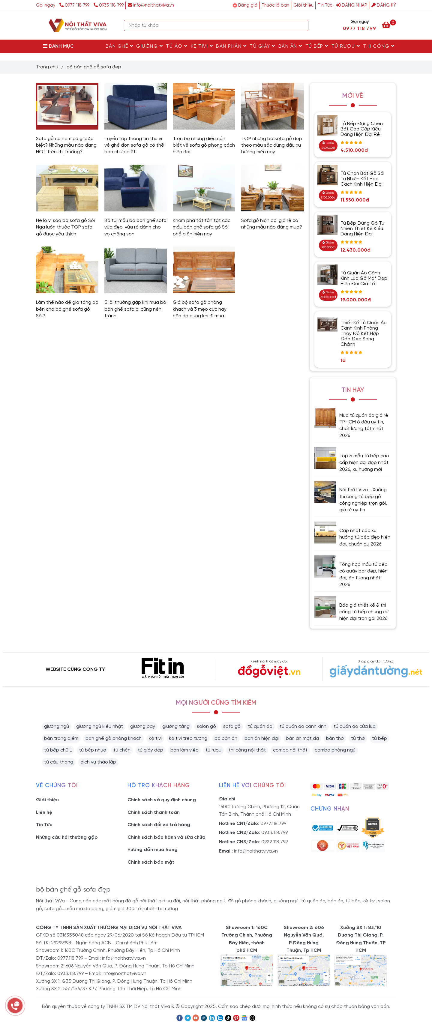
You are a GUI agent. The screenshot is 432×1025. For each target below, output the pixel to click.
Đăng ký (383, 5)
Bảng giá (247, 5)
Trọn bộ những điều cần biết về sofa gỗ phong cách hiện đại (204, 145)
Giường (149, 46)
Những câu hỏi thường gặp (67, 837)
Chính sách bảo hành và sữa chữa (167, 837)
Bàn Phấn (231, 46)
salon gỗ (206, 726)
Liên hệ (44, 812)
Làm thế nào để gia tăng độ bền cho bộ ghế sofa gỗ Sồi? (67, 309)
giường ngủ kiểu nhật (99, 726)
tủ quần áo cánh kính (303, 726)
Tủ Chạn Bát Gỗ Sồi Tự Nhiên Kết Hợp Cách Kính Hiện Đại (362, 179)
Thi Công (378, 46)
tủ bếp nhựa (92, 750)
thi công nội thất (247, 750)
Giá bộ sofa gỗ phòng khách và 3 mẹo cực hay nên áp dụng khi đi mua (199, 309)
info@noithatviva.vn (151, 5)
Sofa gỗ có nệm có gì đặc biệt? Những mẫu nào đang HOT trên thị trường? (66, 145)
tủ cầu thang (58, 762)
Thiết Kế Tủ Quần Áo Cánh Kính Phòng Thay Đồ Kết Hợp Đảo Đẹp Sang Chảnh (363, 333)
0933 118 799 (109, 5)
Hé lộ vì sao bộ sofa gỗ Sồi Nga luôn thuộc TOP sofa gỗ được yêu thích (65, 227)
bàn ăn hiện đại (261, 738)
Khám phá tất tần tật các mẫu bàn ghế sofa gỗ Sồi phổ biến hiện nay (201, 227)
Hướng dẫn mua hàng (153, 849)
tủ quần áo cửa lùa (355, 726)
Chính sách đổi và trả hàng (159, 824)
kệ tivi (155, 738)
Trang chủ (47, 67)
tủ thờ (358, 738)
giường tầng (176, 726)
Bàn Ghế (120, 46)
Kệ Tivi (202, 46)
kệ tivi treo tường (188, 738)
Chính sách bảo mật (151, 862)
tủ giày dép (150, 750)
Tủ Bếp (316, 46)
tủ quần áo (260, 726)
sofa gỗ (232, 726)
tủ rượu (213, 750)
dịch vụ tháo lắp (98, 762)
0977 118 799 (75, 5)
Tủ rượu (346, 46)
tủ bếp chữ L (58, 750)
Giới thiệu (303, 5)
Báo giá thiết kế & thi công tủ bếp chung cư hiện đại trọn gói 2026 (363, 612)
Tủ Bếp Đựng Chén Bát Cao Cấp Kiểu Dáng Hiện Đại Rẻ (361, 129)
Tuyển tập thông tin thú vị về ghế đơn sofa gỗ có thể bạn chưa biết (134, 145)
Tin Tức (325, 5)
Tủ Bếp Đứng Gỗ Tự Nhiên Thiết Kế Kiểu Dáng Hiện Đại (362, 229)
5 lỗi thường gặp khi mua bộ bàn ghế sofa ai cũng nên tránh (135, 309)
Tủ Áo (177, 46)
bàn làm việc (184, 750)
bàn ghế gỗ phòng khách (114, 738)
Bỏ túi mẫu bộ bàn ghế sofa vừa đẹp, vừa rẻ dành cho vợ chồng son (135, 227)
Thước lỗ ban (275, 5)
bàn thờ (335, 738)
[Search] (302, 25)
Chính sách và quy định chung (162, 799)
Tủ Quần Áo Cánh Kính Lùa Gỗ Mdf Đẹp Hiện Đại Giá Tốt (363, 278)
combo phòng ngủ (335, 750)
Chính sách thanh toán (154, 812)
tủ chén (121, 750)
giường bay (142, 726)
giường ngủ (56, 726)
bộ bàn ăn (225, 738)
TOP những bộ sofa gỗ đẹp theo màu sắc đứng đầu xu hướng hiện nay (271, 145)
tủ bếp (379, 738)
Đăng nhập (351, 5)
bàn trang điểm (61, 738)
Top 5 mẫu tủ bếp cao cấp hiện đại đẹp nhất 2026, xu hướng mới (364, 462)
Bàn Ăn (290, 46)
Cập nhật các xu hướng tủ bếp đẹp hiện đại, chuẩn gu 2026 (364, 537)
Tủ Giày (262, 46)
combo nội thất (290, 750)
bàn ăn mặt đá (302, 738)
